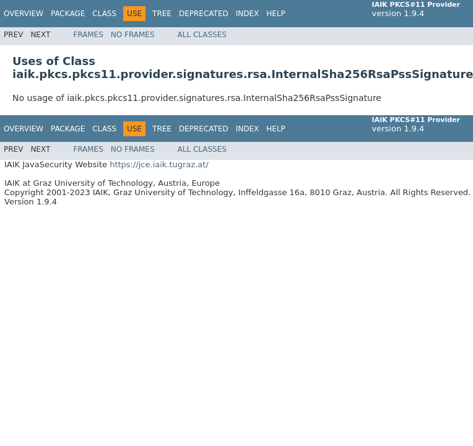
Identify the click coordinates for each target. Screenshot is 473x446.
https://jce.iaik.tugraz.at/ (159, 164)
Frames (88, 34)
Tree (161, 13)
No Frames (133, 34)
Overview (23, 13)
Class (104, 13)
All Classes (202, 34)
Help (275, 13)
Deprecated (203, 13)
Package (68, 13)
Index (247, 13)
